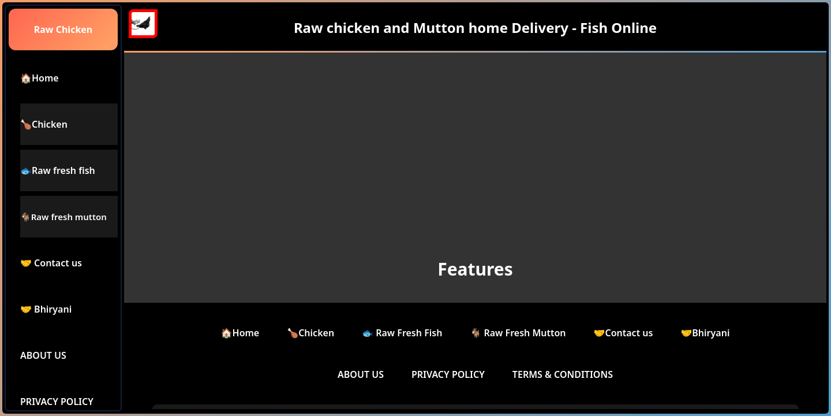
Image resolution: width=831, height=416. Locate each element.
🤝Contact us (623, 332)
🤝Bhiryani (704, 332)
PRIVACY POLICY (448, 374)
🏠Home (240, 332)
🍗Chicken (310, 332)
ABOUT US (361, 374)
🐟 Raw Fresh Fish (402, 332)
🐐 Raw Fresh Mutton (518, 332)
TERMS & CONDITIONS (562, 374)
